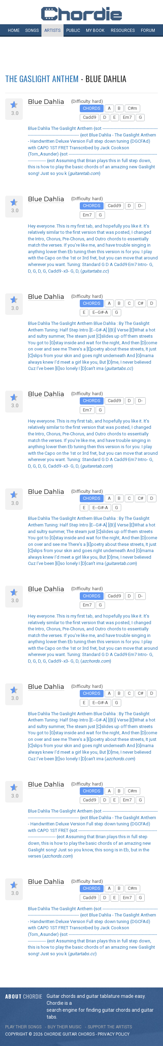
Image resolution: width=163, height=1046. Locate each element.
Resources (123, 30)
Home (14, 30)
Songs (32, 30)
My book (95, 30)
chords (86, 1034)
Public (73, 30)
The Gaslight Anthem (42, 78)
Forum (148, 30)
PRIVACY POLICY (114, 1034)
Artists (52, 30)
